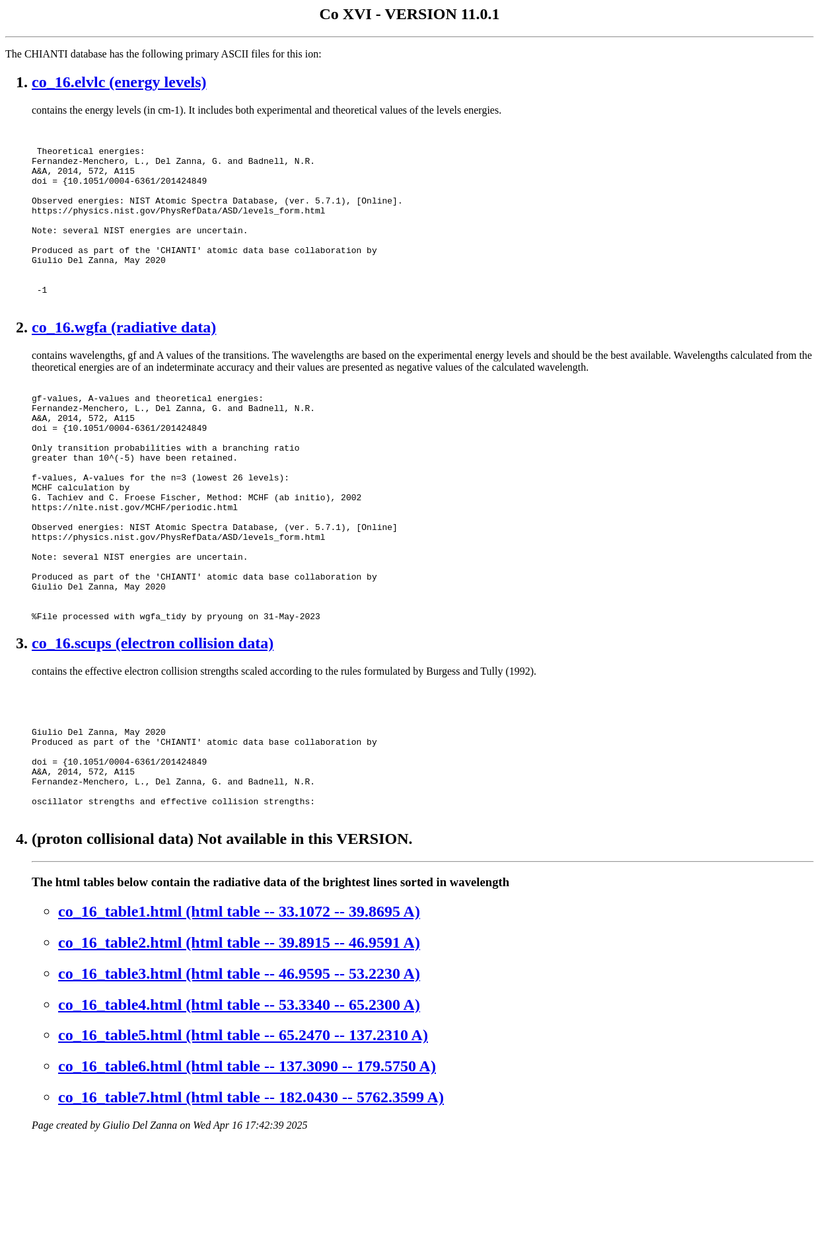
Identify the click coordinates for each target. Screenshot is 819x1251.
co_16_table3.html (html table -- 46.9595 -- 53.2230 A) (239, 1082)
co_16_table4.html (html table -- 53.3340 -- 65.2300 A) (239, 1113)
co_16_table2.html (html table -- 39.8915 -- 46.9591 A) (239, 1051)
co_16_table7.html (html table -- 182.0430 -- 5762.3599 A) (251, 1206)
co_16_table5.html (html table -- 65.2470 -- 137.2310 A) (243, 1144)
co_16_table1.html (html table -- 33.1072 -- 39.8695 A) (239, 1020)
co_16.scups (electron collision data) (152, 726)
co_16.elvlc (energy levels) (119, 82)
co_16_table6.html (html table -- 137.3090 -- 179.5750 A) (247, 1175)
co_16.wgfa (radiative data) (124, 362)
